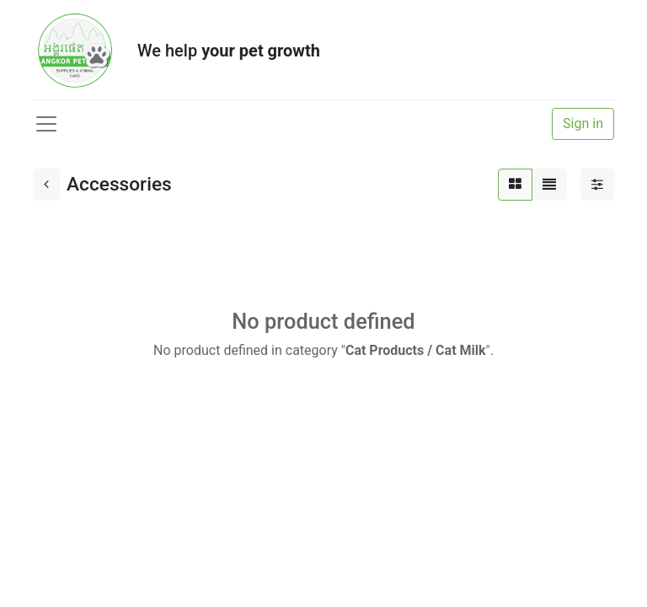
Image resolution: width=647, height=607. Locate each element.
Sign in (583, 123)
